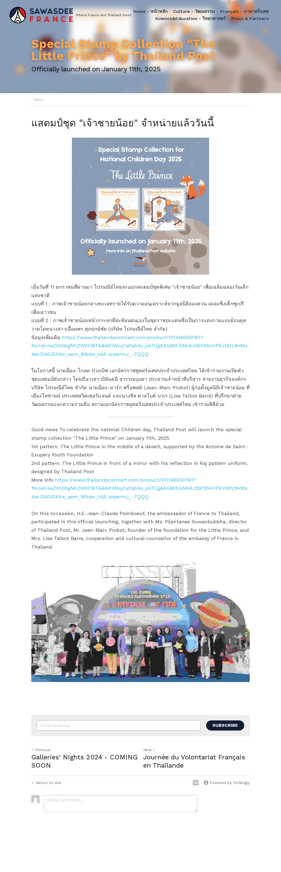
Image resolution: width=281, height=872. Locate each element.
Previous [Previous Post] (40, 750)
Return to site (46, 782)
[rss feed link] (195, 782)
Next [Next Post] (149, 750)
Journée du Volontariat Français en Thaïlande (194, 761)
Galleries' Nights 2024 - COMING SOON (84, 761)
